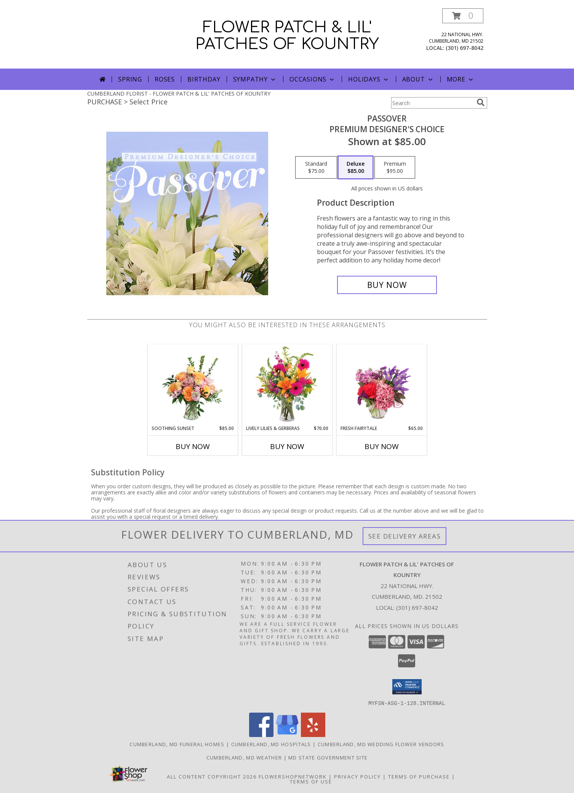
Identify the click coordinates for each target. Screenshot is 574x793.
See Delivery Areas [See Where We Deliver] (404, 536)
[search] (481, 102)
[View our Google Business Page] (287, 734)
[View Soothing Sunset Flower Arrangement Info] (192, 384)
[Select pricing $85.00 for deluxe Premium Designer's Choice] (356, 168)
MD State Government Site (328, 757)
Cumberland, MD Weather (244, 757)
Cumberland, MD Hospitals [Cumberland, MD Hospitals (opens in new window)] (271, 743)
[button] (462, 15)
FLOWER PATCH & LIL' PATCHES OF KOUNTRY (287, 36)
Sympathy (255, 79)
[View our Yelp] (313, 734)
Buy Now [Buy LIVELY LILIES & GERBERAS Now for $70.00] (287, 446)
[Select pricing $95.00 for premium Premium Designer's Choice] (395, 168)
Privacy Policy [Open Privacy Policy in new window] (357, 776)
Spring (130, 79)
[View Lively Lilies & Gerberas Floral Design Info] (287, 384)
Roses (165, 79)
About (418, 79)
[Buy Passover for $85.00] (387, 285)
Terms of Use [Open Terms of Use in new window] (311, 781)
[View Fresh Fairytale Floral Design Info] (381, 384)
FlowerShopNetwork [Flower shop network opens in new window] (293, 776)
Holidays (368, 79)
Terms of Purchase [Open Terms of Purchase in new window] (419, 776)
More (461, 79)
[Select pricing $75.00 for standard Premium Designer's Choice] (316, 168)
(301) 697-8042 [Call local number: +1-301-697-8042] (464, 47)
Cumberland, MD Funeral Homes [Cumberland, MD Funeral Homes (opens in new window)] (177, 743)
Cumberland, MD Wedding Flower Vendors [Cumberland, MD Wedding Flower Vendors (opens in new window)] (381, 743)
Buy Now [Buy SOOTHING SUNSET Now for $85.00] (193, 446)
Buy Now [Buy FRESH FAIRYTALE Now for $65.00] (382, 446)
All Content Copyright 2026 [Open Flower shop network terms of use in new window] (212, 776)
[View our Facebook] (261, 734)
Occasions (312, 79)
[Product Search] (432, 103)
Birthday (203, 79)
